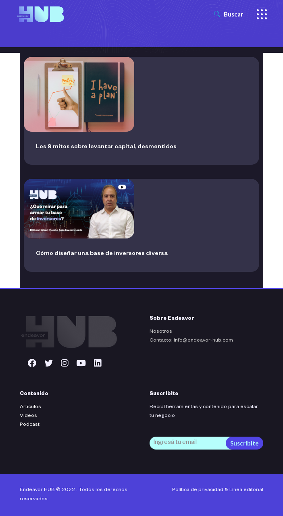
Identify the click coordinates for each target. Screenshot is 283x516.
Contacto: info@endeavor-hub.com (191, 341)
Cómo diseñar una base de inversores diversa (102, 254)
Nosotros (161, 332)
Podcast (30, 425)
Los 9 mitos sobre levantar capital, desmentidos (106, 147)
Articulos (30, 407)
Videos (28, 416)
